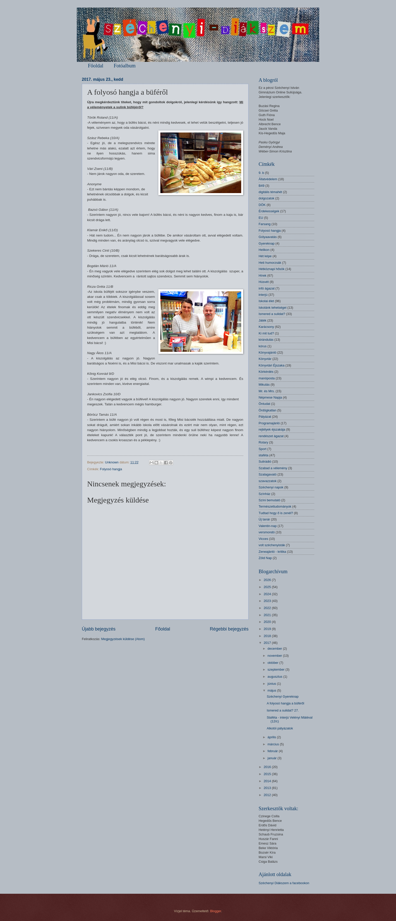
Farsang (264, 224)
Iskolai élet (266, 301)
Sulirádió (265, 461)
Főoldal (95, 65)
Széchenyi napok (271, 487)
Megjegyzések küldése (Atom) (123, 639)
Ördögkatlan (267, 410)
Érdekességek (269, 211)
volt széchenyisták (272, 545)
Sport (262, 449)
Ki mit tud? (266, 333)
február (273, 751)
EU (261, 218)
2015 (268, 774)
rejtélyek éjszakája (272, 429)
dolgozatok (266, 198)
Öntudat (264, 404)
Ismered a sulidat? (272, 314)
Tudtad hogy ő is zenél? (276, 513)
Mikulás (264, 384)
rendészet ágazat (271, 436)
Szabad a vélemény (273, 468)
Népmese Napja (270, 397)
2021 (268, 615)
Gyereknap (267, 243)
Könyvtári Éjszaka (271, 365)
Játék (262, 320)
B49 (261, 186)
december (275, 648)
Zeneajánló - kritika (272, 552)
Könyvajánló (267, 352)
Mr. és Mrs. (267, 391)
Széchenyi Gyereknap (283, 696)
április (272, 737)
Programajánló (269, 423)
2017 (268, 643)
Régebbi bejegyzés (229, 628)
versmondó (267, 532)
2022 (268, 608)
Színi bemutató (269, 500)
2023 (268, 601)
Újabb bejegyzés (98, 628)
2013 (268, 788)
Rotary (263, 442)
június (272, 684)
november (275, 655)
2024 (268, 594)
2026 (268, 580)
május (272, 690)
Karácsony (266, 327)
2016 (268, 767)
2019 (268, 629)
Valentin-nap (268, 526)
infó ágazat (267, 288)
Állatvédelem (268, 179)
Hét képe (265, 256)
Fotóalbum (125, 65)
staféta (263, 455)
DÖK (262, 205)
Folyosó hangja (111, 469)
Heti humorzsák (270, 263)
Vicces (263, 539)
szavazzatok (268, 481)
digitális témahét (270, 192)
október (273, 663)
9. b (261, 173)
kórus (262, 346)
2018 (268, 636)
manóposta (267, 378)
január (272, 758)
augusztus (275, 676)
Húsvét (264, 282)
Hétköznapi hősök (271, 269)
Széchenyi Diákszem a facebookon (284, 883)
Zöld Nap (265, 558)
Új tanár (264, 519)
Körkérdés (266, 372)
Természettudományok (275, 506)
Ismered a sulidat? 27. (283, 710)
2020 (268, 622)
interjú (263, 295)
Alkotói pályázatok (280, 728)
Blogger (215, 911)
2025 (268, 587)
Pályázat (265, 416)
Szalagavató (268, 474)
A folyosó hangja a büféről (285, 703)
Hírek (262, 275)
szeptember (276, 669)
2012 (268, 795)
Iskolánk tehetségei (272, 307)
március (273, 744)
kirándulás (266, 339)
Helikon (264, 250)
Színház (264, 494)
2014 (268, 781)
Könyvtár (265, 359)
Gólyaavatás (268, 237)
